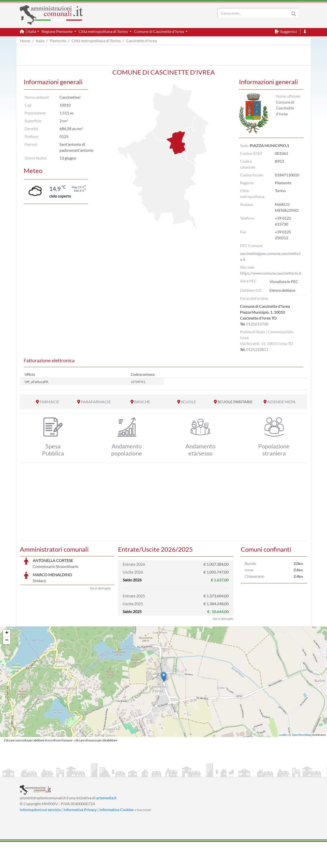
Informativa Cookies (116, 823)
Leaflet (283, 749)
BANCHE (142, 401)
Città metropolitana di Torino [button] (104, 31)
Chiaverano (254, 576)
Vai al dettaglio (100, 633)
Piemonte (58, 40)
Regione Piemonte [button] (57, 31)
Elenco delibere (282, 290)
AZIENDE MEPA (281, 401)
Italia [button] (32, 31)
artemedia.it (106, 812)
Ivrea (249, 569)
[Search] (255, 13)
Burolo (250, 563)
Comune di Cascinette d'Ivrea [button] (159, 31)
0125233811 (257, 349)
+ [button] (6, 647)
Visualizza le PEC (283, 281)
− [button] (6, 654)
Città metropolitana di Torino (96, 40)
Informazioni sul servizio (40, 823)
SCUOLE (188, 401)
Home (25, 40)
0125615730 (257, 323)
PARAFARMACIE (96, 401)
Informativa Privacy (80, 823)
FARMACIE (49, 401)
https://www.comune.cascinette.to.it (270, 273)
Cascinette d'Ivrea (141, 40)
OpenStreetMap (301, 749)
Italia (40, 40)
